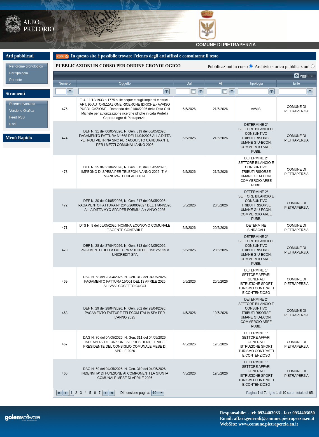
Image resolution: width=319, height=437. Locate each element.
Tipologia (256, 83)
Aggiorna (306, 76)
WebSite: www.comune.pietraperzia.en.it (259, 424)
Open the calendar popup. (193, 91)
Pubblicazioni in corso (228, 66)
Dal (189, 83)
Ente (296, 83)
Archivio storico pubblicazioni (282, 66)
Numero (65, 83)
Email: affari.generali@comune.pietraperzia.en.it (267, 418)
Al (220, 83)
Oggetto (125, 83)
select (161, 393)
